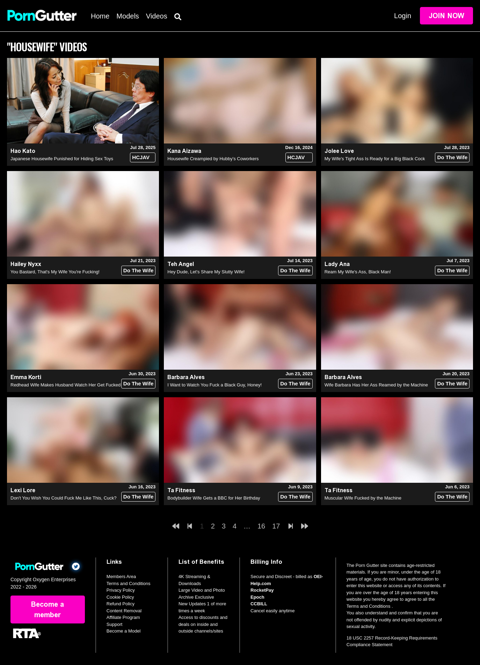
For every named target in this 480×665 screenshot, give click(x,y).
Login (402, 16)
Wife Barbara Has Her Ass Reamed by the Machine (376, 384)
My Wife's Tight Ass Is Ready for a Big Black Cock (375, 158)
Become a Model (124, 631)
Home (100, 16)
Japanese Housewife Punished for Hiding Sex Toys (61, 158)
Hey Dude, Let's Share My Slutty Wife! (206, 271)
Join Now (446, 16)
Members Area (121, 576)
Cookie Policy (120, 597)
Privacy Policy (121, 590)
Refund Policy (120, 603)
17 (276, 526)
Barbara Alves (186, 377)
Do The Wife (452, 157)
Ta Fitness (181, 490)
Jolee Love (339, 151)
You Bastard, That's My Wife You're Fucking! (55, 271)
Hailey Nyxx (25, 264)
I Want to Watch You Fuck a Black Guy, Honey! (214, 384)
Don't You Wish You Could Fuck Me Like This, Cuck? (63, 498)
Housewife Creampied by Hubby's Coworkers (213, 158)
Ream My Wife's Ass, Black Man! (358, 271)
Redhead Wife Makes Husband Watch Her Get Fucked (65, 384)
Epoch (257, 597)
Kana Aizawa (184, 151)
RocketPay (262, 590)
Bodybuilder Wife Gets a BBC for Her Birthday (213, 498)
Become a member (47, 609)
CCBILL (258, 603)
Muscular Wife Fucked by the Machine (363, 498)
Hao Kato (22, 151)
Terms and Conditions (129, 583)
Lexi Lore (22, 490)
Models (127, 16)
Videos (156, 16)
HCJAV (141, 157)
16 (261, 526)
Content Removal (124, 610)
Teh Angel (180, 264)
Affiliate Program (123, 617)
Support (115, 624)
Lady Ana (337, 264)
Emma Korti (25, 377)
